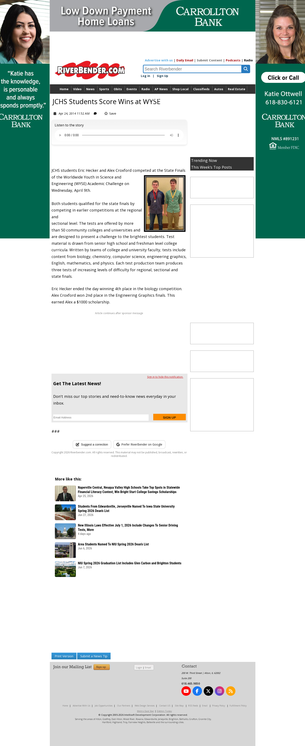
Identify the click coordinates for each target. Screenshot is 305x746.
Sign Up (162, 76)
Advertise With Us (81, 705)
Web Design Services (144, 705)
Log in (145, 76)
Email (148, 667)
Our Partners (123, 705)
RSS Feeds (193, 705)
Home (64, 89)
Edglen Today (164, 711)
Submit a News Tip (93, 656)
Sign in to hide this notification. (165, 377)
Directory (152, 99)
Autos (218, 89)
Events (132, 89)
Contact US (164, 705)
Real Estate (236, 89)
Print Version (64, 656)
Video (77, 89)
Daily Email (184, 60)
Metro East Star (145, 711)
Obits (118, 89)
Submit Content (209, 60)
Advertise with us (159, 60)
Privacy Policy (218, 705)
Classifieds (201, 89)
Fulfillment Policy (238, 705)
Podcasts (233, 60)
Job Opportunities (103, 705)
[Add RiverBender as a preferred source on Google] (139, 444)
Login (139, 667)
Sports (104, 89)
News (90, 89)
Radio (248, 60)
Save (110, 113)
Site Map (179, 705)
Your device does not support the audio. (119, 135)
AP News (161, 89)
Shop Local (180, 89)
